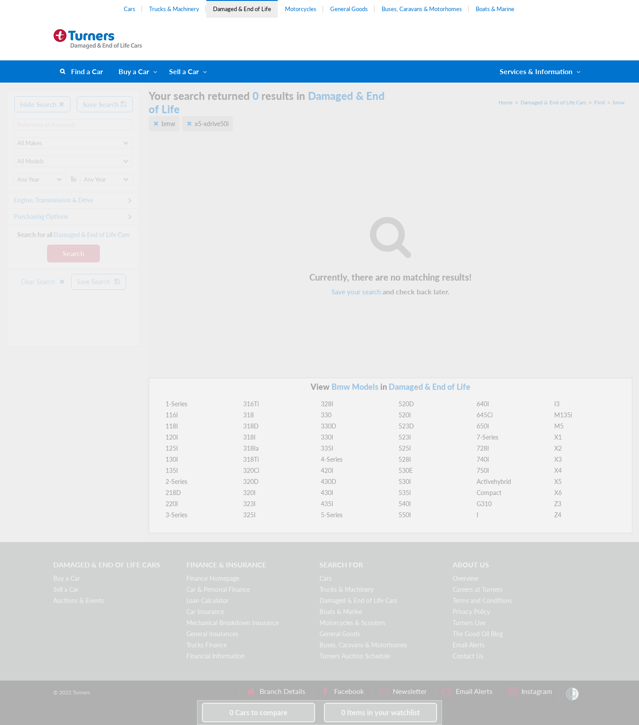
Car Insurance (205, 611)
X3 (558, 459)
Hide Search (42, 104)
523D (406, 426)
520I (404, 415)
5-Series (332, 515)
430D (328, 481)
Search (73, 253)
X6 (558, 492)
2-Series (176, 481)
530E (405, 470)
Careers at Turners (477, 589)
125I (172, 448)
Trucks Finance (206, 645)
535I (404, 492)
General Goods (349, 8)
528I (404, 459)
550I (404, 515)
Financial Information (215, 656)
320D (251, 481)
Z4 (557, 515)
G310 (484, 503)
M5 (559, 426)
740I (483, 459)
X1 (558, 437)
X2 (558, 448)
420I (327, 470)
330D (328, 426)
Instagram (530, 691)
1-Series (176, 404)
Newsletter (403, 691)
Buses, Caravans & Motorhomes (422, 8)
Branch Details (275, 691)
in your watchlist (380, 712)
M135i (563, 415)
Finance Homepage (212, 578)
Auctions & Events (78, 600)
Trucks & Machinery (174, 8)
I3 (557, 404)
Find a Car (87, 71)
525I (404, 448)
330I (327, 437)
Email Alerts (469, 645)
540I (404, 503)
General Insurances (212, 634)
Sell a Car (184, 71)
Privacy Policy (471, 611)
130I (172, 459)
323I (249, 503)
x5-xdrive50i (212, 123)
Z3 (557, 503)
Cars (129, 8)
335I (327, 448)
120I (172, 437)
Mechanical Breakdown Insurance (232, 622)
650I (483, 426)
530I (404, 481)
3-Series (176, 515)
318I (249, 437)
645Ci (485, 415)
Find (599, 102)
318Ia (251, 448)
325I (249, 515)
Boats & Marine (495, 8)
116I (172, 415)
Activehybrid (494, 481)
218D (173, 492)
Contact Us (468, 656)
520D (406, 404)
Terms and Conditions (482, 600)
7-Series (487, 437)
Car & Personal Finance (218, 589)
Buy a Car (133, 71)
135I (172, 470)
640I (483, 404)
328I (327, 404)
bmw (618, 102)
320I (249, 492)
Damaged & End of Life (242, 8)
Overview (465, 578)
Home (505, 102)
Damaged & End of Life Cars (553, 102)
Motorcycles (300, 8)
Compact (489, 492)
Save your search (356, 292)
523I (404, 437)
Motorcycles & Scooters (352, 622)
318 (248, 415)
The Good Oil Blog (478, 634)
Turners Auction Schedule (355, 656)
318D (251, 426)
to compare (258, 712)
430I (327, 492)
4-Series (332, 459)
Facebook (342, 691)
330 (326, 415)
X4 (558, 470)
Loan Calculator (207, 600)
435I (327, 503)
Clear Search (43, 281)
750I (483, 470)
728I (483, 448)
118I (172, 426)
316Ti (251, 404)
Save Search (105, 104)
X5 (558, 481)
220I (172, 503)
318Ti (251, 459)
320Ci (251, 470)
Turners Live (469, 622)
